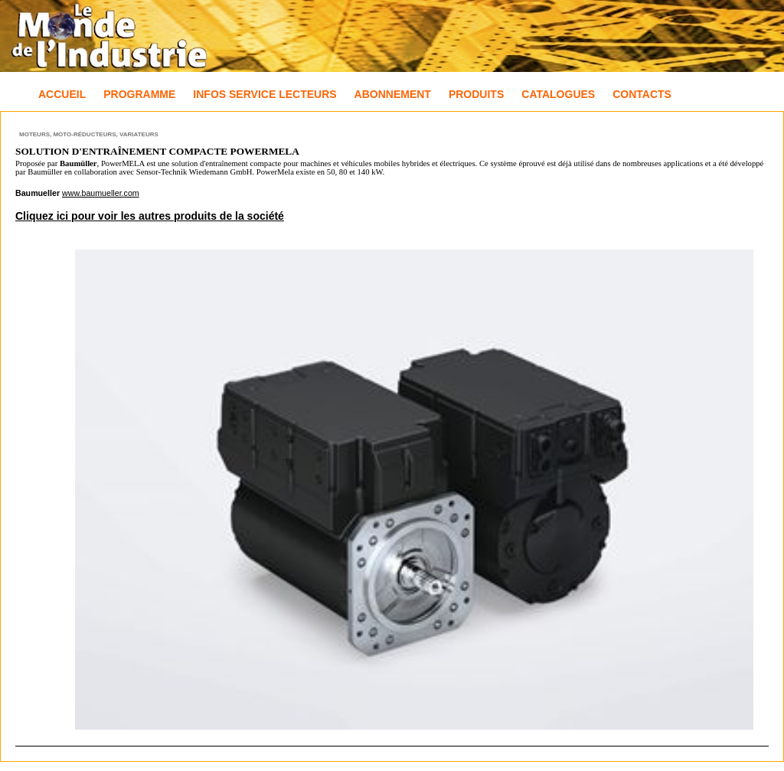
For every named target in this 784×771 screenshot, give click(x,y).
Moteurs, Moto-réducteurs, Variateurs (88, 134)
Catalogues (558, 94)
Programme (139, 94)
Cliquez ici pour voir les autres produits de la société (149, 216)
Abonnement (392, 94)
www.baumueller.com (100, 193)
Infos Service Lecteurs (264, 94)
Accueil (62, 94)
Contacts (641, 94)
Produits (476, 94)
